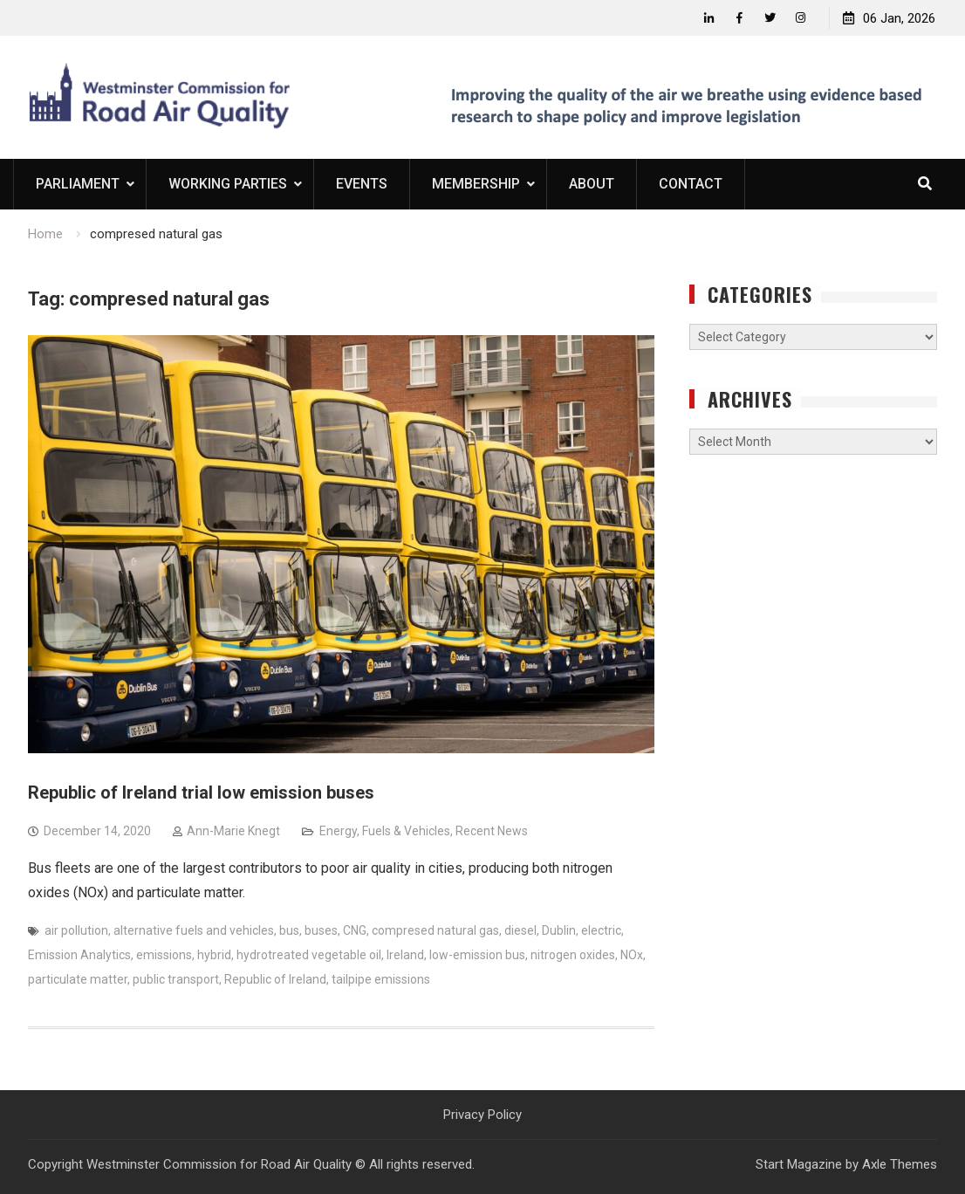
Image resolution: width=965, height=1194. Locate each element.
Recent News (491, 831)
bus (289, 930)
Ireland (405, 955)
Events (361, 183)
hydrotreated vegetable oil (308, 955)
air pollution (76, 930)
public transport (176, 979)
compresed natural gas (435, 930)
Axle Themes (899, 1164)
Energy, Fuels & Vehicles (384, 831)
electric (601, 930)
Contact (690, 183)
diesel (520, 930)
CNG (354, 930)
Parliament (78, 183)
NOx (631, 955)
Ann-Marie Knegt (233, 831)
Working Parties (227, 183)
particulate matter (77, 979)
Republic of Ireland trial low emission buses (201, 792)
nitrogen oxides (572, 955)
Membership (476, 183)
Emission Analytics (79, 955)
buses (321, 930)
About (591, 183)
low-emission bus (477, 955)
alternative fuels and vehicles (193, 930)
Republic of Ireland (275, 979)
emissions (164, 955)
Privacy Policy (482, 1114)
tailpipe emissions (381, 979)
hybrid (214, 955)
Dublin (559, 930)
